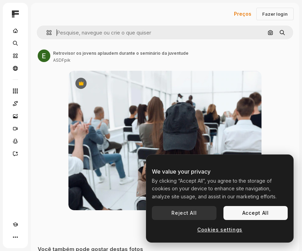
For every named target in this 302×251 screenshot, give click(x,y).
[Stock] (15, 55)
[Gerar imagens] (15, 116)
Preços (242, 14)
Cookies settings (219, 230)
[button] (46, 32)
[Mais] (15, 237)
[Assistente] (15, 153)
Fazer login (275, 14)
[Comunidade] (15, 68)
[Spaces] (15, 103)
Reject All (184, 213)
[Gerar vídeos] (15, 128)
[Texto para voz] (15, 141)
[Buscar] (15, 43)
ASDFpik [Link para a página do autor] (62, 60)
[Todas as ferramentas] (15, 91)
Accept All (255, 213)
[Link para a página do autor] (44, 56)
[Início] (15, 30)
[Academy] (15, 224)
